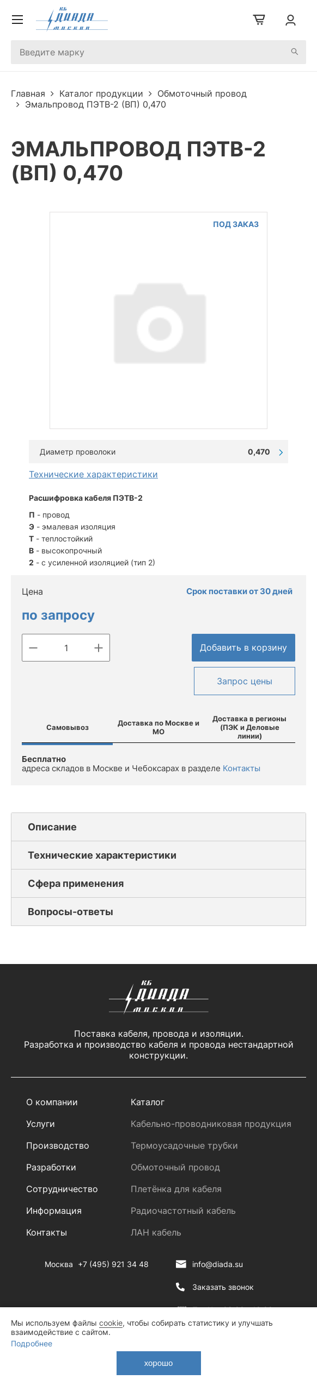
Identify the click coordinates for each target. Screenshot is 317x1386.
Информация (54, 1210)
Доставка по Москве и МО (158, 727)
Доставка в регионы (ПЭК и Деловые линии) (249, 727)
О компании (52, 1102)
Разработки (51, 1167)
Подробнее (31, 1343)
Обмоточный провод (175, 1167)
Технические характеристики (93, 474)
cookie (111, 1322)
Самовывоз (67, 727)
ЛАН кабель (156, 1232)
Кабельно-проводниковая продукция (211, 1123)
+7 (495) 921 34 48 (113, 1264)
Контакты (241, 768)
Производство (57, 1145)
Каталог (147, 1102)
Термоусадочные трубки (184, 1145)
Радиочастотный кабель (183, 1210)
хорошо (158, 1363)
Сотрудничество (62, 1188)
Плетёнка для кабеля (176, 1188)
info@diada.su (217, 1264)
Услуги (40, 1123)
